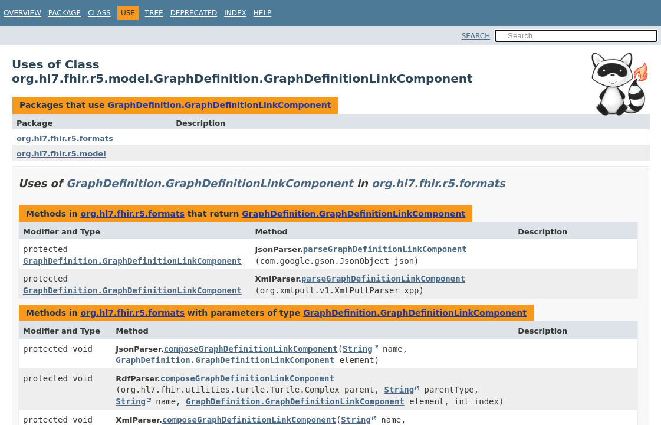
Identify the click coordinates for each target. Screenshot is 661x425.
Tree (154, 13)
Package (64, 13)
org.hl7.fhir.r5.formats (65, 138)
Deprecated (194, 13)
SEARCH (476, 36)
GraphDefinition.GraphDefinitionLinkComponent (219, 105)
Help (263, 13)
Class (99, 13)
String (358, 349)
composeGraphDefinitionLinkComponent (251, 349)
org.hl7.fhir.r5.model (61, 153)
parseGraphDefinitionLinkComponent (385, 249)
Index (235, 13)
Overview (22, 13)
